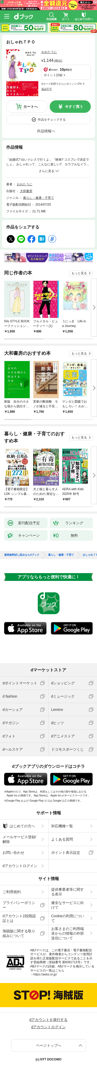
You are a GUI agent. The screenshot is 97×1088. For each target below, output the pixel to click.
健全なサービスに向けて (67, 905)
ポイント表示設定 (65, 852)
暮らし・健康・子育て (38, 198)
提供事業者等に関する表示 (67, 891)
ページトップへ (48, 1045)
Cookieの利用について (67, 918)
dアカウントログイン (20, 866)
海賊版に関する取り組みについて (19, 933)
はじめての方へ (19, 826)
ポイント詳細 (53, 75)
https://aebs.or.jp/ (45, 974)
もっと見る (79, 273)
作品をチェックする (52, 119)
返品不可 (46, 89)
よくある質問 (62, 839)
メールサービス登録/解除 (19, 839)
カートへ (30, 106)
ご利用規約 (12, 892)
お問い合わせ (13, 852)
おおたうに (49, 52)
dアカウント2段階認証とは (19, 918)
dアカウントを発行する (48, 1020)
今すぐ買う (74, 106)
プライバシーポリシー (19, 905)
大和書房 (26, 191)
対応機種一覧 (62, 826)
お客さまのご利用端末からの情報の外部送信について (67, 933)
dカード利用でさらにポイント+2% (61, 83)
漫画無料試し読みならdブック (21, 555)
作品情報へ (46, 131)
